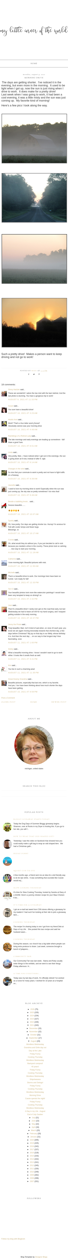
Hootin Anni (12, 420)
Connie (11, 540)
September (33, 1038)
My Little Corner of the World (34, 31)
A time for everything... (27, 974)
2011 (32, 1169)
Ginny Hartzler (14, 389)
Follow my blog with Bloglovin (13, 1239)
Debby (10, 649)
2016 (32, 1153)
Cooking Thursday (24, 922)
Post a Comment (8, 698)
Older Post (8, 702)
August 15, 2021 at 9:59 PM (22, 692)
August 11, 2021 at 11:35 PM (23, 673)
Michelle (11, 572)
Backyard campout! (35, 1063)
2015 (32, 1156)
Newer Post (59, 702)
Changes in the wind (16, 469)
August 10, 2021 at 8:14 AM (22, 462)
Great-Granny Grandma (17, 679)
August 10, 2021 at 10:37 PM (23, 618)
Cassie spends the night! (35, 1098)
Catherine (12, 559)
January (33, 1137)
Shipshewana (35, 1079)
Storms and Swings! (35, 1083)
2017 (32, 1149)
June (34, 1121)
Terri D (10, 589)
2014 (32, 1159)
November (33, 1032)
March (33, 1130)
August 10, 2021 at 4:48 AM (22, 430)
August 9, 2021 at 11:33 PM (22, 399)
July (33, 1118)
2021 (32, 1025)
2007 (32, 1181)
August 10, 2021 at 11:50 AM (23, 566)
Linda (10, 452)
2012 (32, 1165)
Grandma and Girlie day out (35, 1047)
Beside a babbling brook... (18, 501)
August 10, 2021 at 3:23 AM (22, 413)
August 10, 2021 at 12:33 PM (23, 583)
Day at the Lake (35, 1051)
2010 (32, 1172)
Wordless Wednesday (35, 1044)
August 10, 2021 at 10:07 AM (23, 514)
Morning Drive (35, 1095)
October (33, 1035)
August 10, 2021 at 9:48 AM (22, 495)
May (33, 1124)
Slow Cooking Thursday (27, 888)
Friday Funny (21, 854)
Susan (10, 406)
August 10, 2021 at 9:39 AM (22, 479)
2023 (32, 1019)
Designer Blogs (41, 1257)
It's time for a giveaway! (27, 905)
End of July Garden (35, 1114)
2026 (32, 1009)
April (33, 1127)
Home (34, 63)
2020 (32, 1140)
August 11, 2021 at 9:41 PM (22, 659)
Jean (10, 605)
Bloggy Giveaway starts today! (31, 819)
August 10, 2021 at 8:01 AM (22, 446)
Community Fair (22, 956)
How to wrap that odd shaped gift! (33, 836)
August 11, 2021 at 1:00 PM (22, 643)
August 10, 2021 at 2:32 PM (22, 599)
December (33, 1028)
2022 (32, 1022)
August (33, 1041)
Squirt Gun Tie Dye (24, 871)
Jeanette (11, 485)
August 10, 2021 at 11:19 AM (23, 552)
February (33, 1134)
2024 (32, 1016)
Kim (10, 665)
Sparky (11, 521)
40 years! (35, 1067)
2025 (32, 1012)
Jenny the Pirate (14, 624)
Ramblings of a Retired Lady (19, 436)
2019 (32, 1143)
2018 (32, 1146)
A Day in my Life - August (35, 1111)
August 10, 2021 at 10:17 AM (23, 533)
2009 (32, 1175)
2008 (32, 1178)
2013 (32, 1162)
